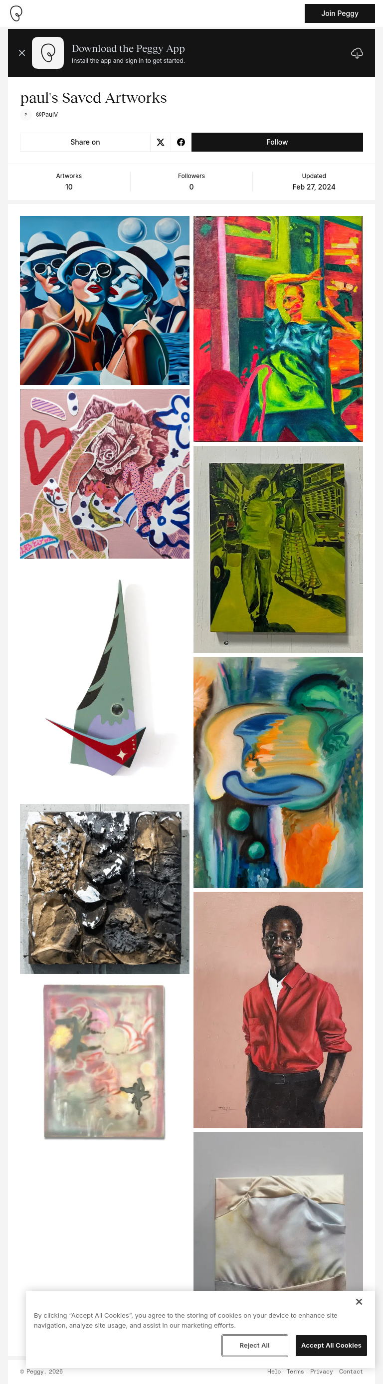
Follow (277, 142)
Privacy (321, 1372)
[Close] (359, 1302)
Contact (351, 1372)
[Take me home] (16, 13)
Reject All (254, 1345)
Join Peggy (340, 13)
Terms (295, 1372)
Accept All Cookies (331, 1345)
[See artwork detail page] (105, 300)
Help (274, 1372)
